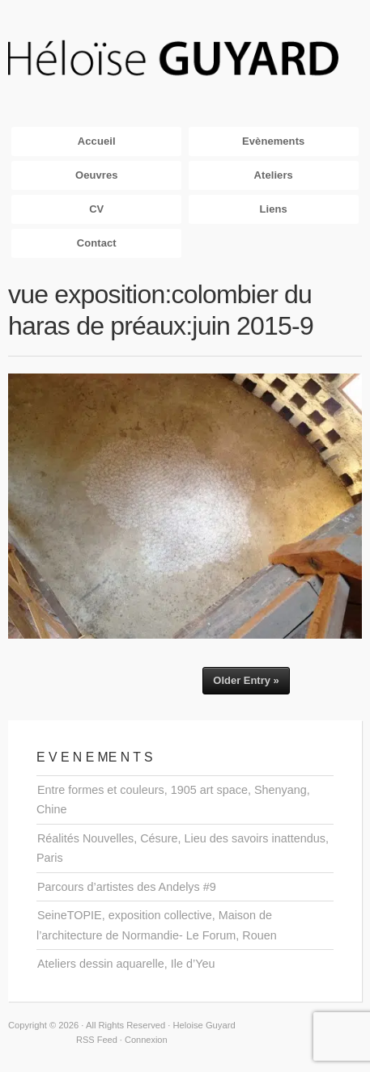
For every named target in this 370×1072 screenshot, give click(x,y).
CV (96, 209)
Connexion (146, 1040)
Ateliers (273, 175)
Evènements (273, 141)
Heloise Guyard (185, 59)
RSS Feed (96, 1040)
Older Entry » (246, 680)
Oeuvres (96, 175)
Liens (273, 209)
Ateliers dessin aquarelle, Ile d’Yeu (126, 963)
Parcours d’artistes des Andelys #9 (126, 886)
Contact (97, 243)
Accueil (97, 141)
